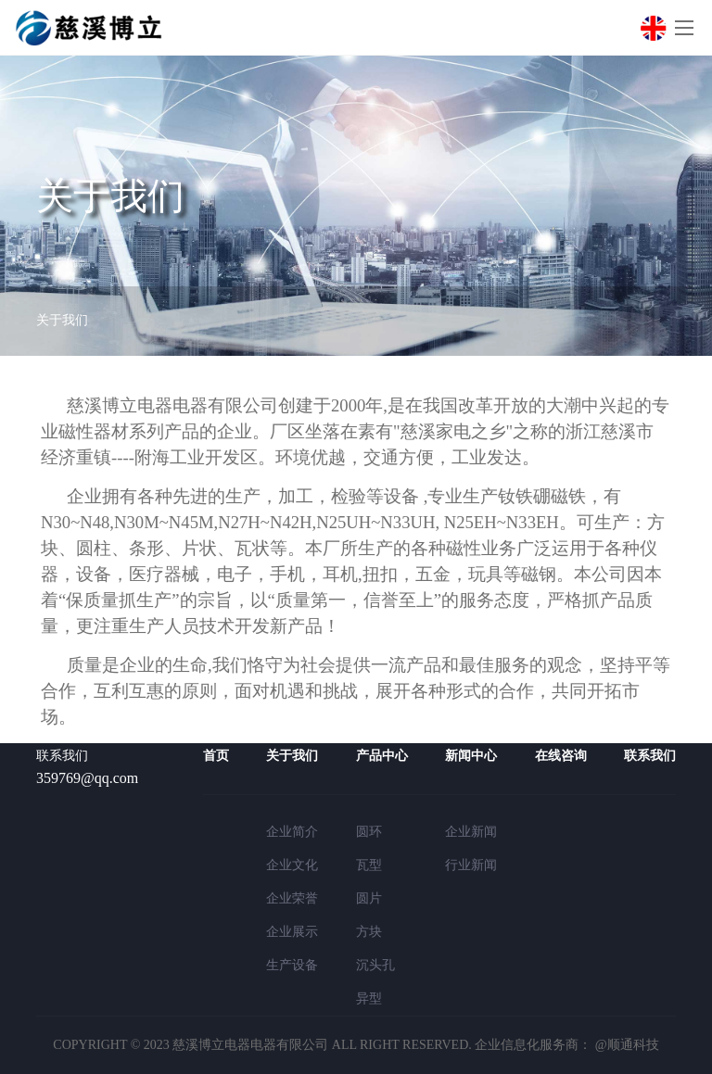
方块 (369, 932)
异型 (369, 998)
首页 (216, 756)
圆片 (369, 898)
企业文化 (292, 865)
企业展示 (292, 932)
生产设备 (292, 965)
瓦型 (369, 865)
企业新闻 (471, 832)
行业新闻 (471, 865)
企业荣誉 (292, 898)
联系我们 (650, 756)
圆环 (369, 832)
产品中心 (382, 756)
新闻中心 (471, 756)
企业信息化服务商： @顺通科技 (566, 1045)
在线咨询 (561, 756)
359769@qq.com (87, 778)
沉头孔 (375, 965)
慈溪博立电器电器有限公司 (250, 1045)
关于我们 (62, 320)
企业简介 (292, 832)
